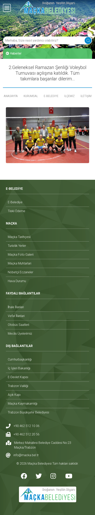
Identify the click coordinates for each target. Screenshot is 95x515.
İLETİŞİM (86, 96)
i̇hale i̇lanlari (16, 307)
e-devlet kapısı (18, 377)
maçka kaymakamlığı (22, 403)
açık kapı (14, 395)
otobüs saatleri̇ (18, 325)
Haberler (14, 53)
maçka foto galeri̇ (20, 254)
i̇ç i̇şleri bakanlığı (19, 368)
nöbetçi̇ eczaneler (20, 272)
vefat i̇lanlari (16, 316)
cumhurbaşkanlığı (20, 359)
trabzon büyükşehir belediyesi (28, 412)
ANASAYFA (11, 96)
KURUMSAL (31, 96)
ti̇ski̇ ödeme (16, 211)
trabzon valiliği (18, 386)
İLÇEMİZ (69, 96)
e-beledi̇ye (15, 202)
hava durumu (17, 281)
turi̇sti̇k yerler (17, 246)
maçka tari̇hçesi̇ (19, 237)
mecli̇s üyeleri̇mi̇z (20, 333)
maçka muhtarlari (19, 263)
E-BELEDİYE (51, 96)
